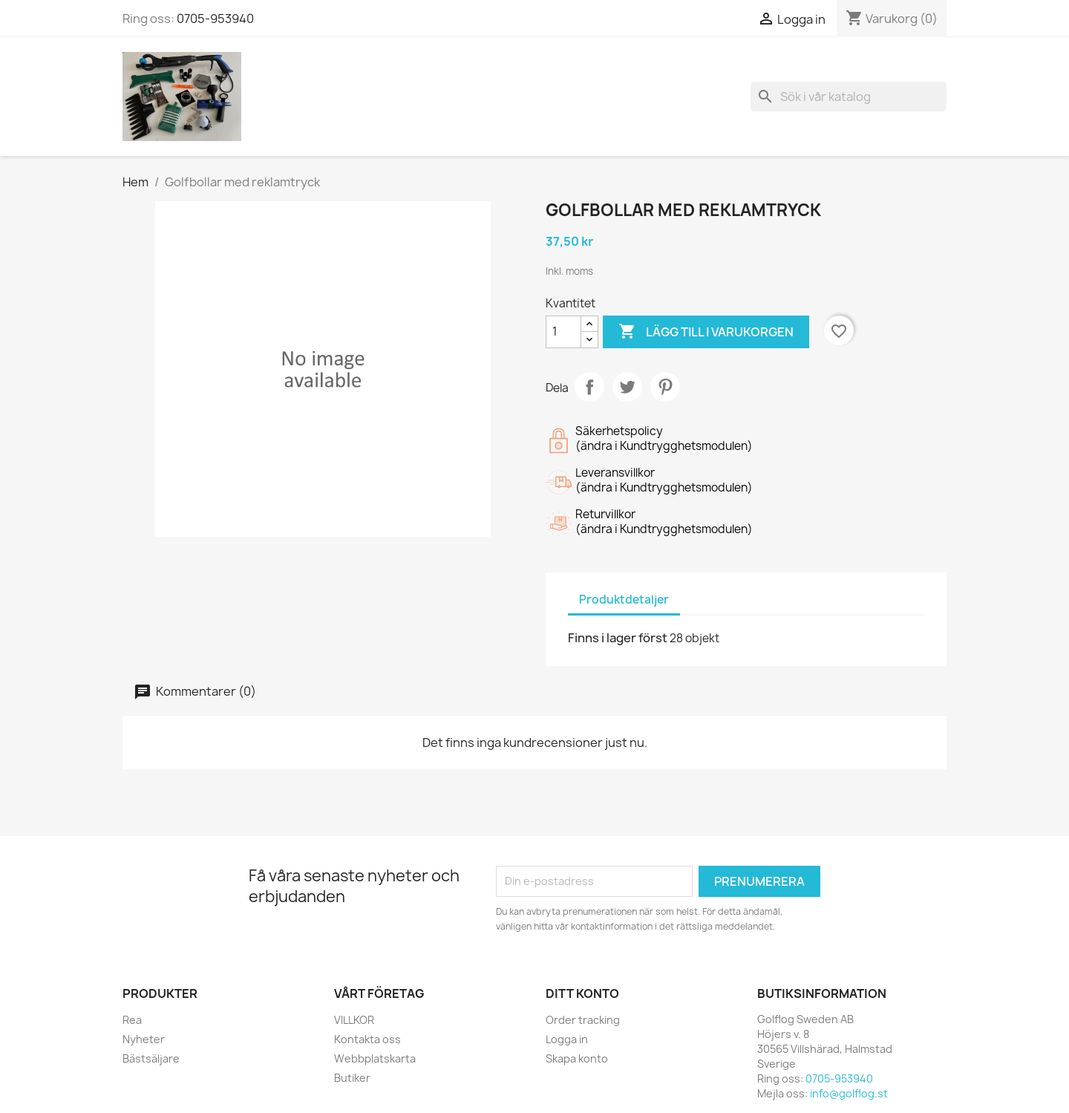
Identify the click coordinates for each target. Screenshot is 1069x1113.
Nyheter (143, 1039)
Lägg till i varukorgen (706, 332)
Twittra (627, 387)
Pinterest (665, 387)
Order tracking (583, 1020)
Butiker (352, 1078)
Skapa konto (577, 1058)
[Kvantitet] (563, 332)
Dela (589, 387)
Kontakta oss (367, 1039)
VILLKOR (354, 1020)
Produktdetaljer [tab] (624, 599)
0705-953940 (215, 18)
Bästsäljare (151, 1058)
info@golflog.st (849, 1093)
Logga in (567, 1039)
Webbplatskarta (375, 1058)
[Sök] (849, 96)
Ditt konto (582, 993)
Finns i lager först (617, 637)
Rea (132, 1020)
